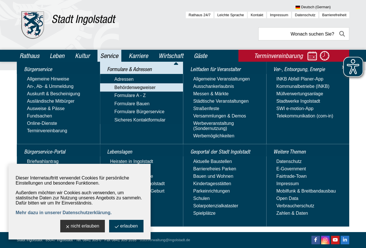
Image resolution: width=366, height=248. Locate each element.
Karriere (138, 55)
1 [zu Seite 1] (327, 179)
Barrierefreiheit (334, 15)
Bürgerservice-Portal (44, 88)
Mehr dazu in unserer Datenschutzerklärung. (64, 212)
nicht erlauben (82, 227)
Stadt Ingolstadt (29, 240)
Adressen (29, 110)
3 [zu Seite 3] (339, 179)
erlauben (126, 227)
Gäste (200, 55)
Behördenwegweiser (40, 119)
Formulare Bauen (37, 135)
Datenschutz (305, 15)
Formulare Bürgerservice (45, 143)
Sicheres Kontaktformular (45, 152)
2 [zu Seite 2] (333, 179)
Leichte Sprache (230, 15)
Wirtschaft (171, 55)
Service (109, 55)
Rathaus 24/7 (200, 15)
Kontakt (257, 15)
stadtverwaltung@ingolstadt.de (165, 240)
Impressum (279, 15)
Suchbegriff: (112, 113)
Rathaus (29, 55)
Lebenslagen (34, 162)
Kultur (82, 55)
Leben (57, 55)
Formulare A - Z (35, 127)
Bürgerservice (36, 76)
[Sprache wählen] (322, 7)
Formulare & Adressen (45, 100)
